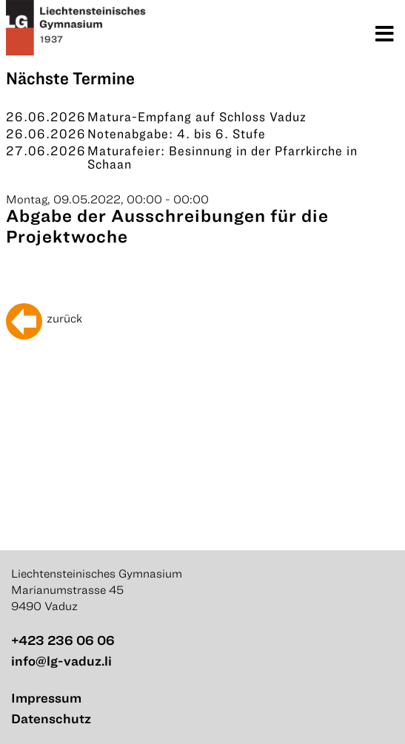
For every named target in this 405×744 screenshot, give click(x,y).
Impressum (46, 698)
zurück (64, 318)
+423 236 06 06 (63, 640)
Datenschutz (51, 718)
